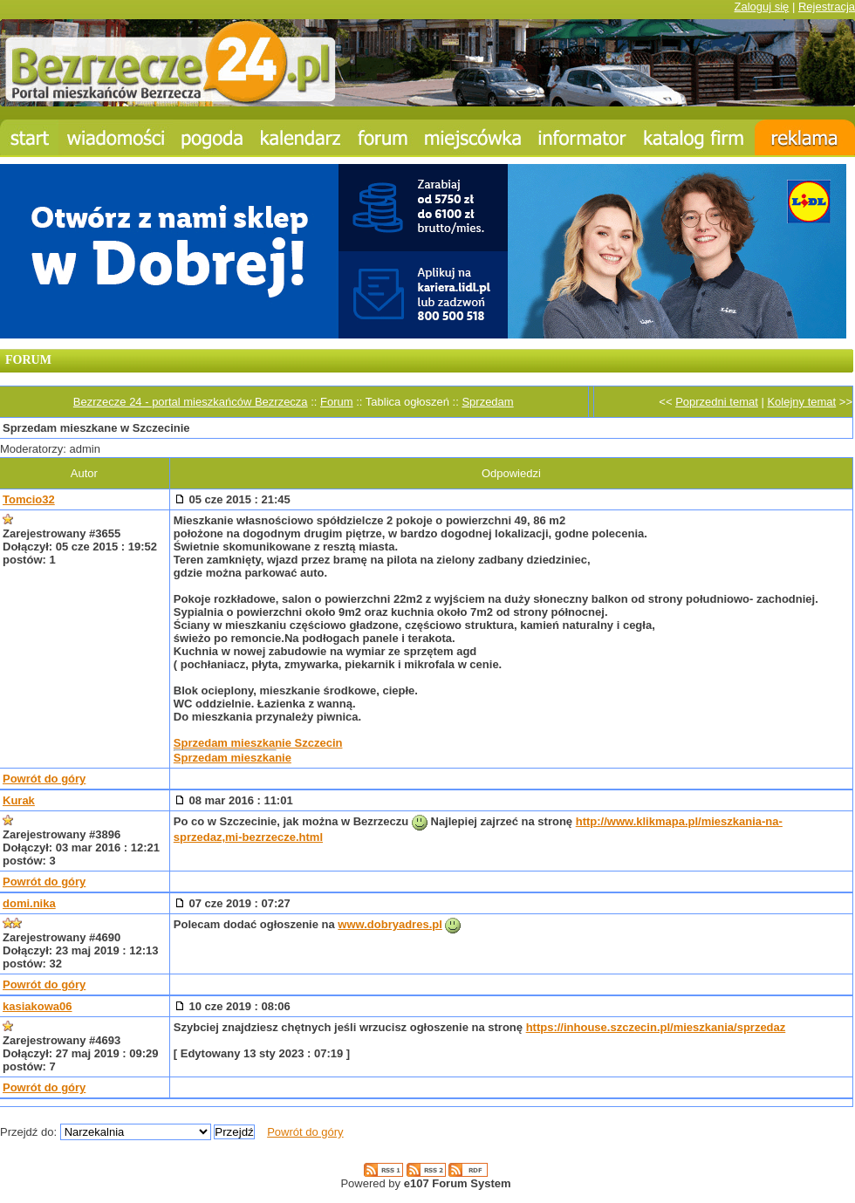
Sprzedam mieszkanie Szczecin (258, 742)
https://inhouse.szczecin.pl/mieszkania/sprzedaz (656, 1027)
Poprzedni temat (716, 401)
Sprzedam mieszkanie (232, 757)
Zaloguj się (761, 6)
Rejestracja (826, 6)
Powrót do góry (44, 778)
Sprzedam (487, 401)
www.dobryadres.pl (389, 924)
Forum (336, 401)
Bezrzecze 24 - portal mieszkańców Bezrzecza (190, 401)
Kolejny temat (801, 401)
